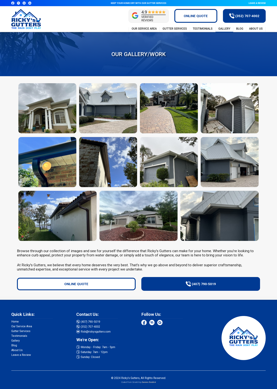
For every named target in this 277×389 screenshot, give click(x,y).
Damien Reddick (149, 382)
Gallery (15, 340)
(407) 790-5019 (90, 321)
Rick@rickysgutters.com (96, 331)
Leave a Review (21, 355)
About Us (17, 350)
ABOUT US (256, 28)
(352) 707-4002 (90, 326)
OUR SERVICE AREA (144, 28)
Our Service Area (21, 326)
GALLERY (224, 28)
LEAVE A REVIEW (257, 3)
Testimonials (19, 336)
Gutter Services (20, 331)
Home (15, 321)
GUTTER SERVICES (175, 28)
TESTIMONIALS (203, 28)
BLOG (239, 28)
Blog (14, 345)
